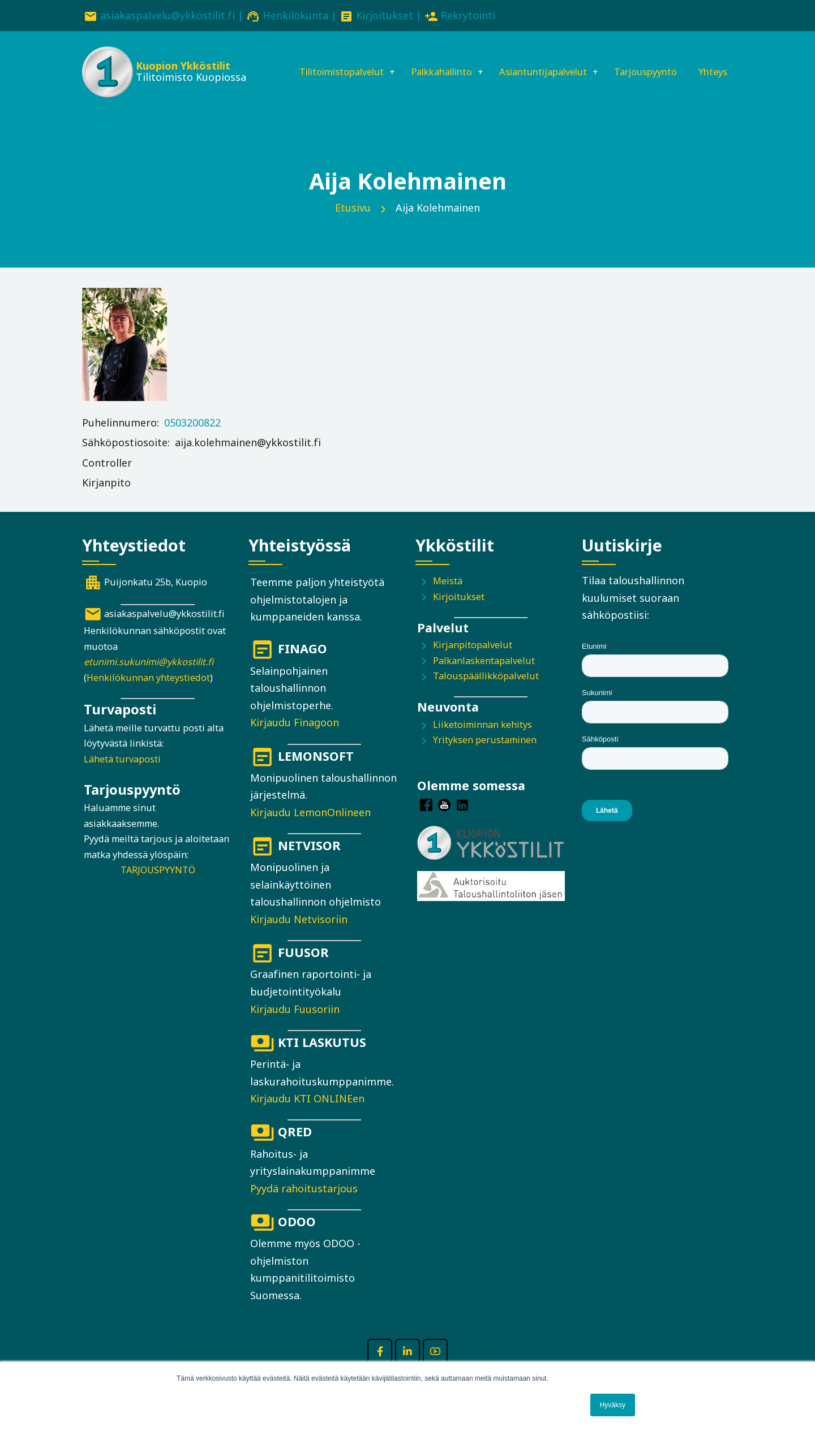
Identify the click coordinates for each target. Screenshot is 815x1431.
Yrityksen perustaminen (485, 757)
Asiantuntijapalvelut (537, 60)
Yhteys (284, 99)
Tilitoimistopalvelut (316, 60)
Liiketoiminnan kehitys (482, 741)
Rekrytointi (468, 15)
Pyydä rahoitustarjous (304, 1205)
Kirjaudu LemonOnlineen (310, 828)
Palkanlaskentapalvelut (484, 677)
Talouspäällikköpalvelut (486, 692)
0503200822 (192, 439)
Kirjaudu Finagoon (294, 739)
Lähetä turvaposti (122, 775)
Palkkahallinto (426, 60)
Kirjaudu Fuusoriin (295, 1025)
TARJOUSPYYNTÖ (158, 886)
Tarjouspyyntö (650, 60)
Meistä (447, 597)
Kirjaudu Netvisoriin (299, 935)
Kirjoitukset (384, 15)
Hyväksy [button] (612, 1405)
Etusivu (353, 224)
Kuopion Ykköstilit (182, 68)
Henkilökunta (295, 15)
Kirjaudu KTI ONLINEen (307, 1115)
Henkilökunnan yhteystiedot (148, 694)
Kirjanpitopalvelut (472, 661)
